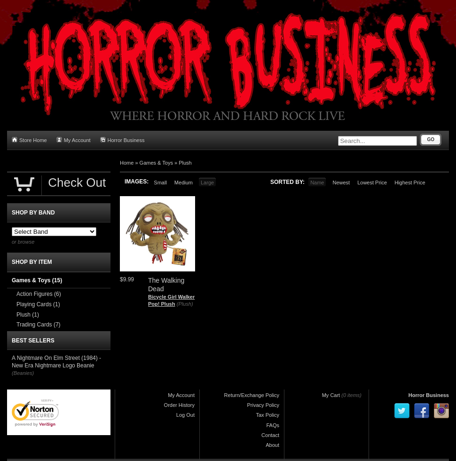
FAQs (272, 425)
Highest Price (409, 182)
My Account (73, 140)
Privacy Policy (263, 405)
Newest (341, 182)
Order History (179, 405)
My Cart (331, 395)
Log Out (185, 415)
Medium (183, 182)
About (272, 445)
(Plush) (185, 304)
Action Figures (38, 294)
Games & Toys (156, 163)
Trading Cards (38, 324)
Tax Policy (267, 415)
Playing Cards (38, 304)
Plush (185, 163)
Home (127, 163)
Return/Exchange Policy (251, 395)
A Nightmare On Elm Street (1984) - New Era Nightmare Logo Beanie (56, 362)
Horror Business (122, 140)
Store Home (29, 140)
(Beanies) (23, 373)
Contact (270, 435)
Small (160, 182)
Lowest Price (372, 182)
